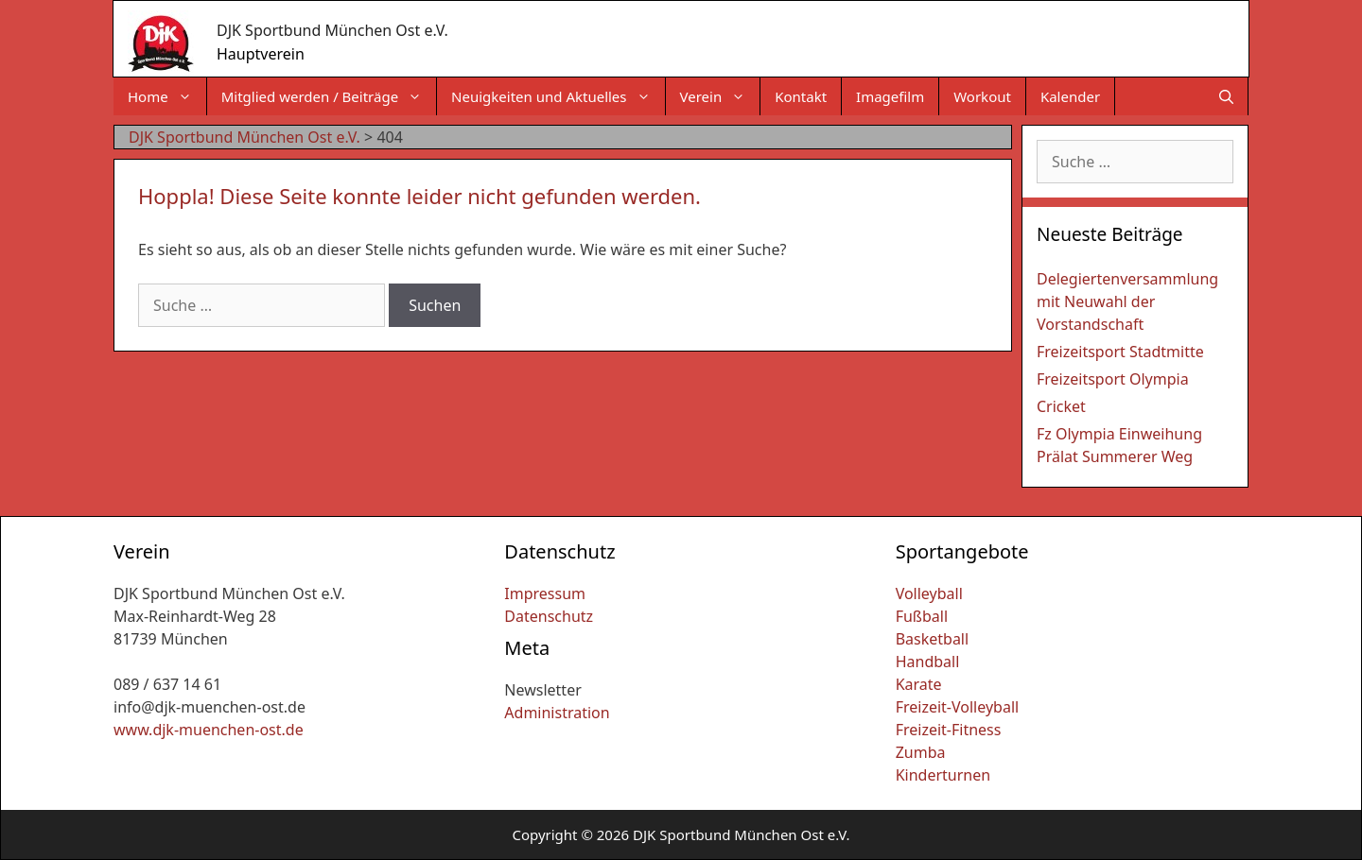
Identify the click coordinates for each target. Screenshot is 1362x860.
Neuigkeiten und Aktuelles (557, 96)
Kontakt (801, 96)
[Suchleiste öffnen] (1226, 96)
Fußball (922, 616)
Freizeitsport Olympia (1113, 379)
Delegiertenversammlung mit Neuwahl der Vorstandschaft (1127, 301)
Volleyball (929, 593)
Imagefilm (890, 96)
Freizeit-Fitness (949, 729)
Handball (928, 661)
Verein (720, 96)
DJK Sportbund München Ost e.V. (332, 30)
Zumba (921, 752)
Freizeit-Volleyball (958, 707)
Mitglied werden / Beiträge (328, 96)
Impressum (544, 593)
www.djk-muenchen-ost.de (209, 729)
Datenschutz (548, 616)
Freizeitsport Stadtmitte (1120, 351)
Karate (919, 684)
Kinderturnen (943, 775)
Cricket (1061, 406)
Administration (556, 712)
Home (167, 96)
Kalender (1070, 96)
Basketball (932, 638)
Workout (982, 96)
